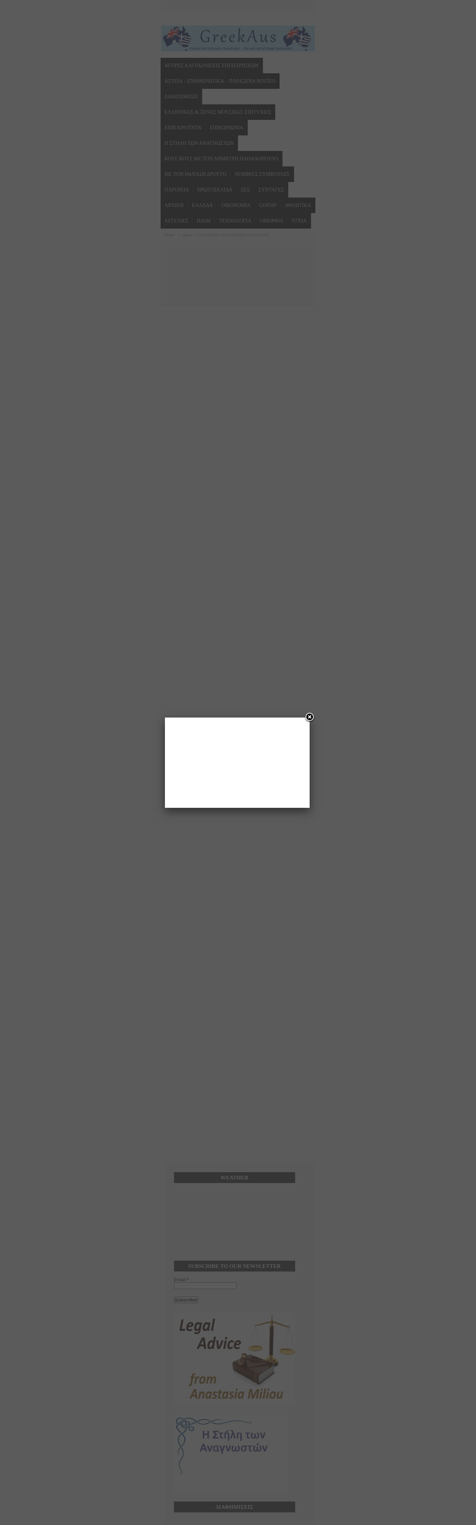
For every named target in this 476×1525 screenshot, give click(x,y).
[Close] (309, 717)
